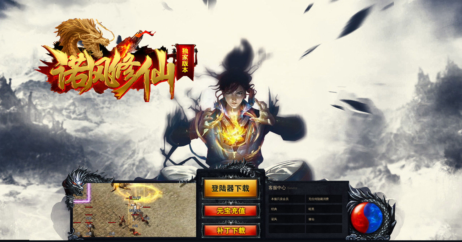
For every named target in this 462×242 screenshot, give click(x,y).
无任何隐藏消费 (318, 199)
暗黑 (311, 209)
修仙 (311, 219)
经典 (274, 209)
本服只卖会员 (280, 199)
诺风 (274, 219)
